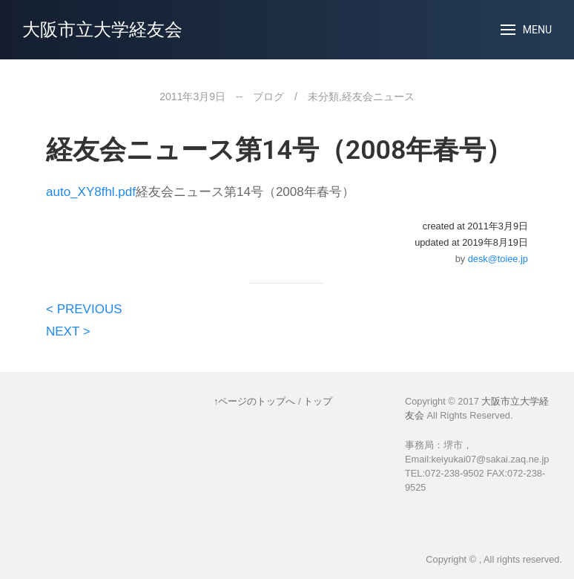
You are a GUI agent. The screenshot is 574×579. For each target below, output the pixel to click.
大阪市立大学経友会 (102, 29)
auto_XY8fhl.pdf (91, 192)
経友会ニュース (378, 96)
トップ (317, 401)
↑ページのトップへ (254, 401)
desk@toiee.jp (498, 258)
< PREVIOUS (84, 309)
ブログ (268, 96)
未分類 (323, 96)
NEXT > (68, 331)
